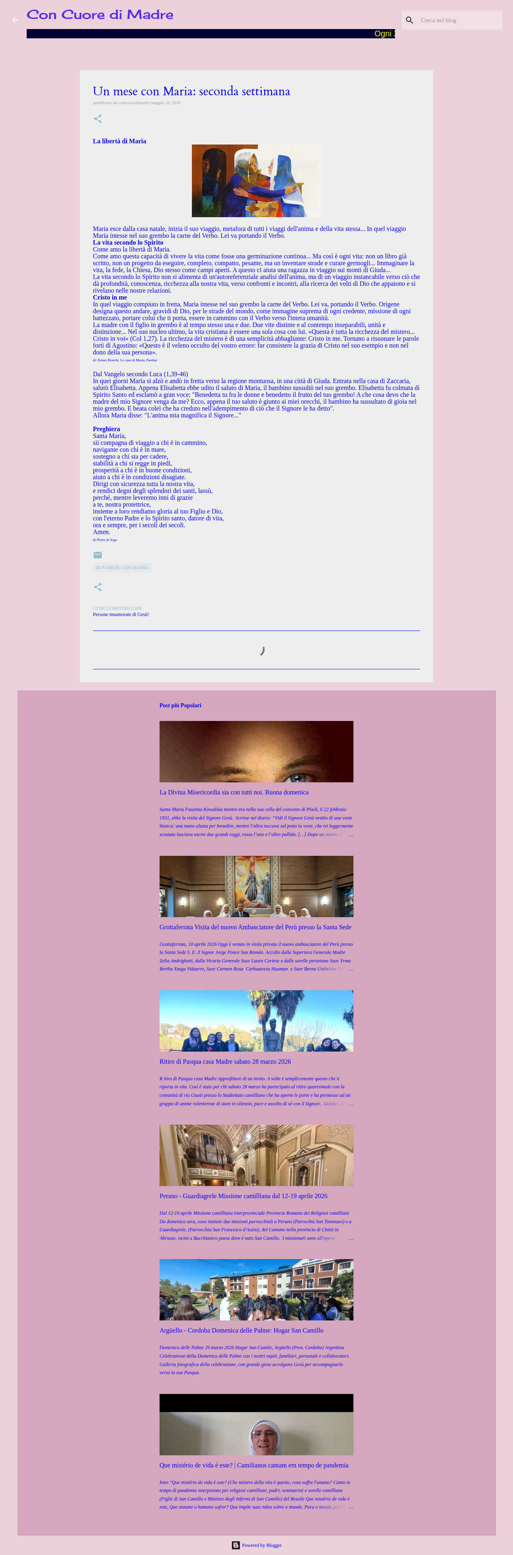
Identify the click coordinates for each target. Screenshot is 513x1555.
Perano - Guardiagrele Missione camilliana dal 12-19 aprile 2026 (244, 1195)
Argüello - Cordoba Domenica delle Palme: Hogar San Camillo (242, 1330)
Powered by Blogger (256, 1545)
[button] (98, 119)
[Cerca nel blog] (460, 20)
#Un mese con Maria (122, 567)
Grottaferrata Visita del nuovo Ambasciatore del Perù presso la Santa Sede (255, 927)
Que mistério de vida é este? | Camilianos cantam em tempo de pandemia (254, 1465)
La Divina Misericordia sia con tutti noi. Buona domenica (234, 792)
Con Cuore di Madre (100, 14)
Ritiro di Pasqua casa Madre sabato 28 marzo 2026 (225, 1061)
